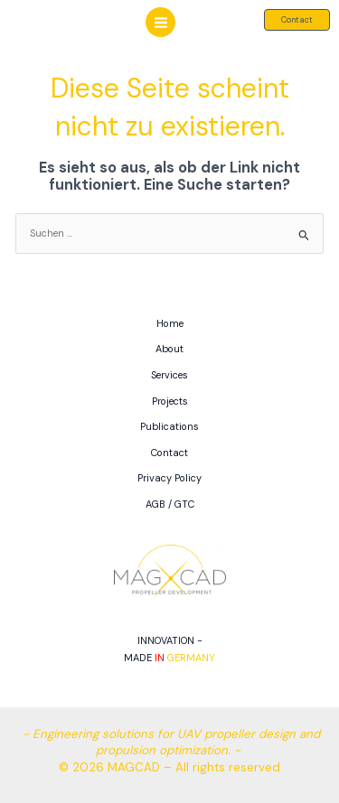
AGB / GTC (170, 504)
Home (170, 323)
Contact (169, 452)
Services (169, 375)
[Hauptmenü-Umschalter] (160, 21)
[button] (297, 20)
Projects (170, 401)
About (169, 348)
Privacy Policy (169, 478)
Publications (169, 426)
